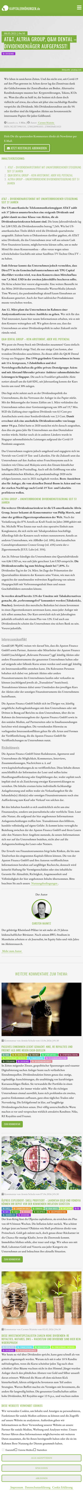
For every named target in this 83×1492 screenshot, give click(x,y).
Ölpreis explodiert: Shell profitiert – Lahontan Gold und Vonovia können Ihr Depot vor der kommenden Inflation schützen (41, 1202)
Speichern (41, 1467)
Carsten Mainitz (46, 122)
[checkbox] (3, 1449)
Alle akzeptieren (41, 1457)
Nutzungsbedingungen (44, 883)
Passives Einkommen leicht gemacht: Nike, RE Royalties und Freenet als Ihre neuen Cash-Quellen (37, 1048)
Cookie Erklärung (62, 1487)
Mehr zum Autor (12, 951)
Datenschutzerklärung (37, 1487)
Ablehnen (42, 1478)
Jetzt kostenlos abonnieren (27, 148)
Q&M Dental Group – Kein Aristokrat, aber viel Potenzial (40, 175)
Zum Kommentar (12, 1124)
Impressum (16, 1487)
